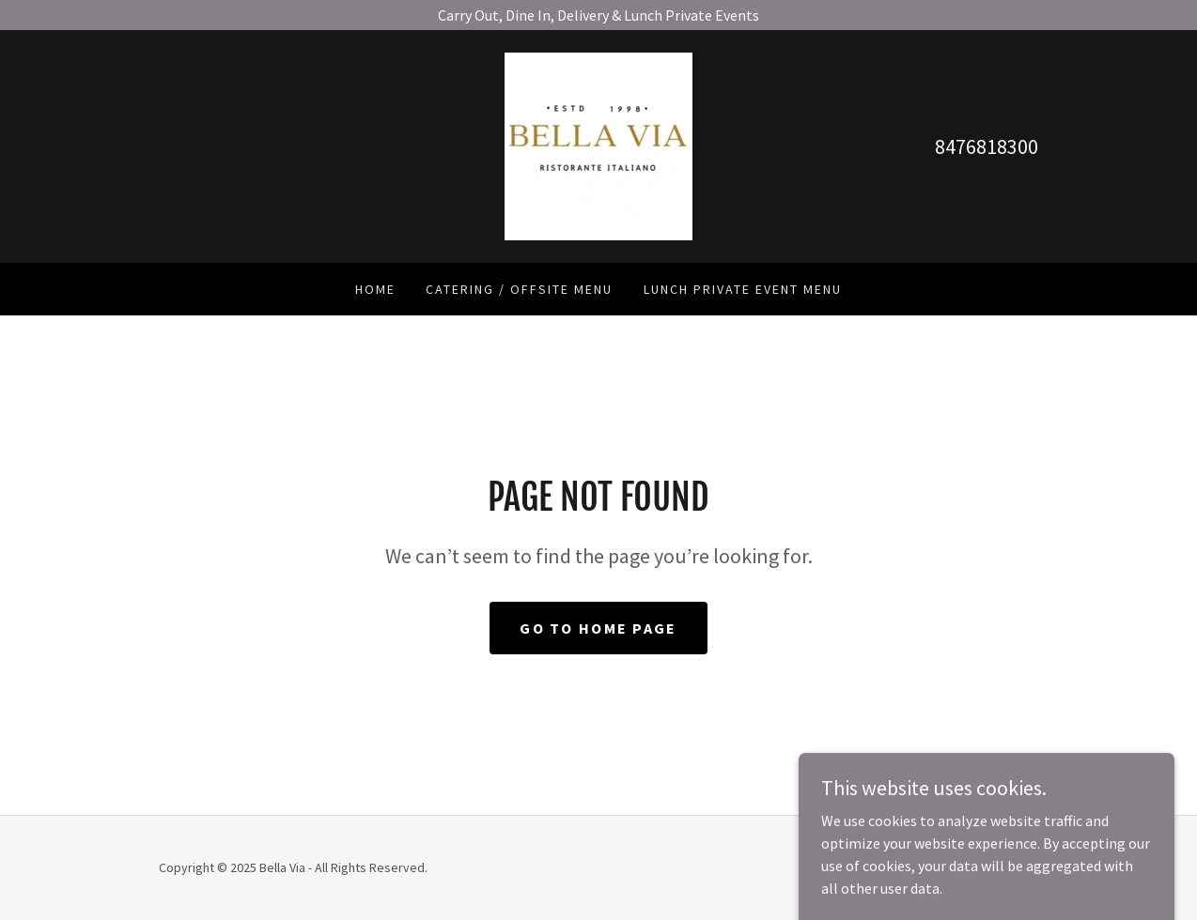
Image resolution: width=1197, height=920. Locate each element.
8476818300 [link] (986, 146)
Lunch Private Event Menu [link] (743, 289)
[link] (598, 144)
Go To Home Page (598, 628)
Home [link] (375, 289)
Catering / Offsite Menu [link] (519, 289)
